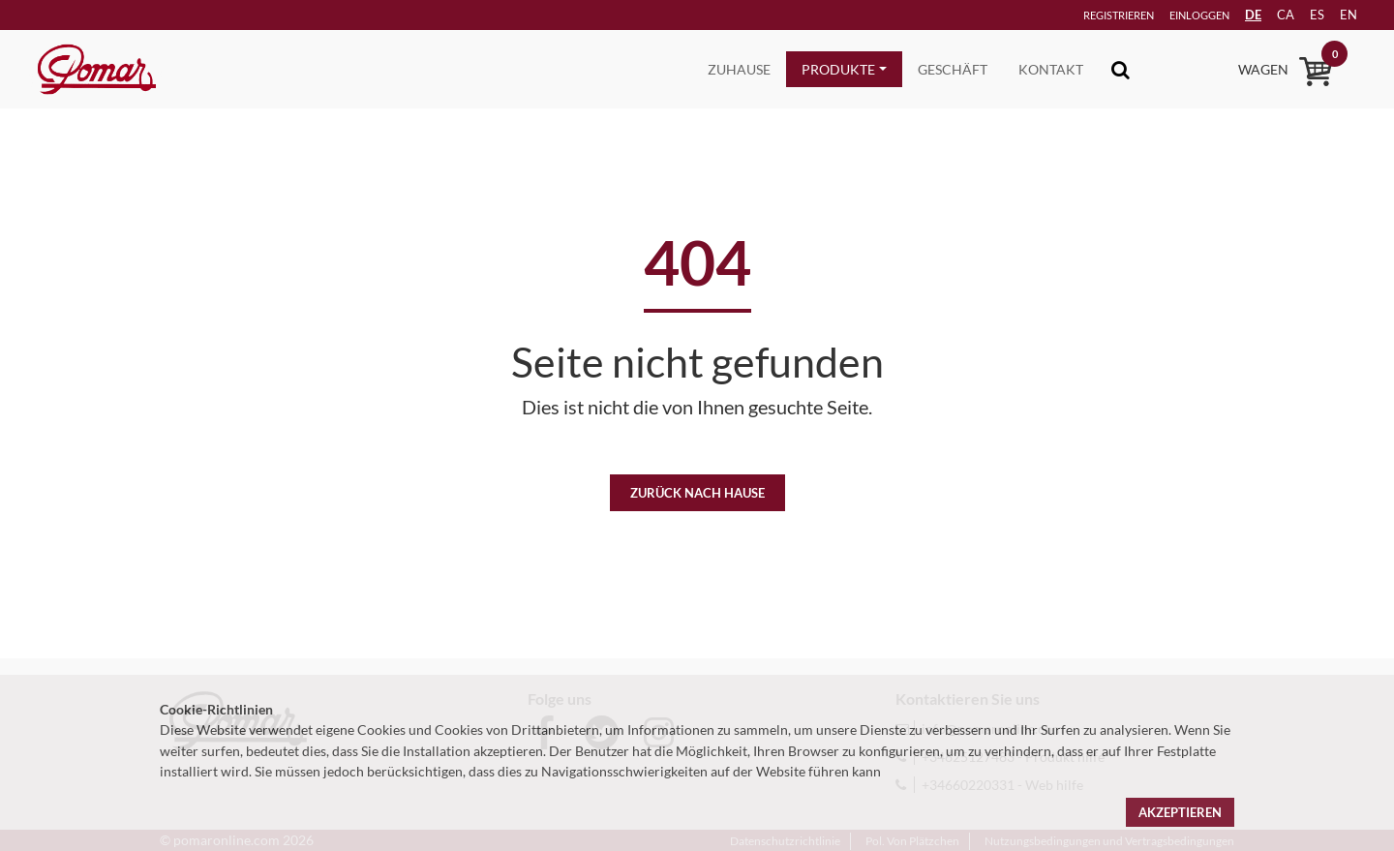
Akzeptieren (1180, 812)
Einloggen (1172, 15)
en (1340, 14)
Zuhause (739, 69)
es (1306, 14)
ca (1272, 14)
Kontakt (1050, 69)
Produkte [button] (838, 69)
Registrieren (1088, 15)
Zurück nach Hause (697, 493)
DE (1236, 14)
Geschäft (952, 69)
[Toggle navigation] (1120, 69)
